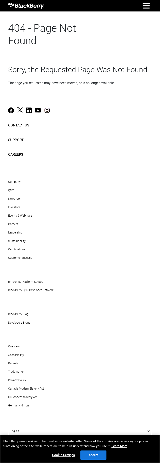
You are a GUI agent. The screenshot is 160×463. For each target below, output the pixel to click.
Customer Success (20, 258)
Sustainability (17, 241)
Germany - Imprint (19, 405)
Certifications (16, 249)
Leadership (15, 232)
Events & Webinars (20, 215)
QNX (11, 190)
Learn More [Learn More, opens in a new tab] (119, 446)
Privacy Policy (17, 380)
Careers (13, 224)
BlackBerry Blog (18, 314)
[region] (80, 449)
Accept (94, 455)
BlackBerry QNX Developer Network (31, 290)
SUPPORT (16, 140)
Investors (14, 207)
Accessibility (16, 355)
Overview (14, 346)
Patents (13, 363)
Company (14, 182)
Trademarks (16, 371)
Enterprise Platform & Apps (25, 282)
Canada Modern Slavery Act (26, 388)
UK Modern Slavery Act (23, 397)
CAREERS (15, 154)
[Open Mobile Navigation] (146, 5)
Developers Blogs (19, 322)
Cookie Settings (63, 455)
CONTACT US (18, 125)
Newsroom (15, 199)
